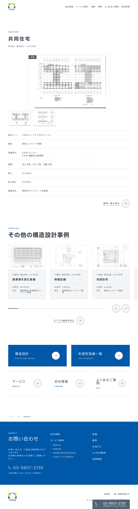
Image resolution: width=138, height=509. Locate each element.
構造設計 (57, 445)
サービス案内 (57, 440)
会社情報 (55, 434)
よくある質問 (99, 452)
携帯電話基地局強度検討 (64, 453)
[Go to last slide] (116, 313)
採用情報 (97, 459)
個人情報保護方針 (122, 494)
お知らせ (96, 446)
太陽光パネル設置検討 (63, 457)
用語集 (107, 494)
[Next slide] (126, 313)
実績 (94, 434)
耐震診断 (57, 449)
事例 (94, 440)
